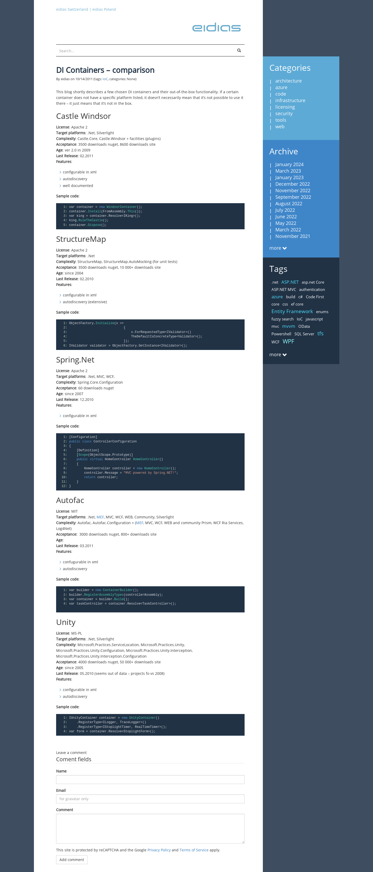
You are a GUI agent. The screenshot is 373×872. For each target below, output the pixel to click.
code (280, 94)
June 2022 (286, 216)
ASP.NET (290, 282)
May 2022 (285, 223)
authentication (312, 289)
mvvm (288, 326)
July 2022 (285, 210)
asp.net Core (313, 282)
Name (61, 771)
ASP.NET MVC (283, 289)
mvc (275, 326)
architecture (288, 81)
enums (322, 311)
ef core (297, 304)
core (275, 304)
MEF (100, 516)
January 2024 (289, 164)
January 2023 (289, 177)
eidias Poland (104, 9)
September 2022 (293, 197)
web (280, 126)
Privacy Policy (159, 849)
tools (280, 120)
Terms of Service (194, 849)
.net (274, 282)
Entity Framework (292, 311)
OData (304, 326)
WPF (288, 341)
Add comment (72, 859)
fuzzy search (282, 318)
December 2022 (292, 184)
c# (300, 296)
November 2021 (292, 236)
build (290, 296)
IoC (105, 79)
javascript (314, 318)
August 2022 (288, 203)
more (275, 248)
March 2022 (288, 229)
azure (281, 87)
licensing (285, 107)
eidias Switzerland (72, 9)
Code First (315, 296)
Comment (64, 809)
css (285, 304)
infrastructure (290, 100)
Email (61, 790)
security (284, 113)
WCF (275, 341)
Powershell (281, 333)
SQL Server (304, 333)
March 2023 (288, 171)
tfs (320, 333)
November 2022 (292, 190)
